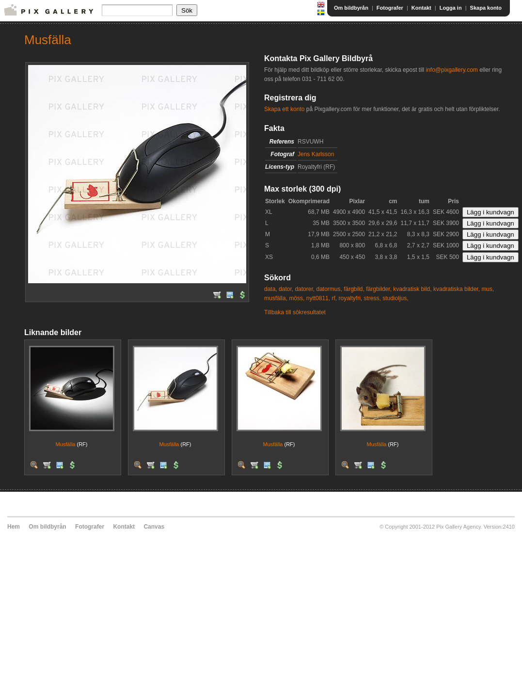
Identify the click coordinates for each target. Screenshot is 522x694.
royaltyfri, (350, 298)
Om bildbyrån (351, 8)
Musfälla (65, 444)
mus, (487, 289)
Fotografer (390, 8)
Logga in (451, 8)
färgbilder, (379, 289)
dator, (286, 289)
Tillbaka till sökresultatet (295, 312)
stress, (372, 298)
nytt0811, (318, 298)
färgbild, (354, 289)
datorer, (305, 289)
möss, (296, 298)
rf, (334, 298)
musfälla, (275, 298)
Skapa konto (486, 8)
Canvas (153, 526)
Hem (13, 526)
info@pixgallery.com (451, 69)
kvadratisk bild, (412, 289)
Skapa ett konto (284, 109)
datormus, (329, 289)
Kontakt (421, 8)
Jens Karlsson (316, 154)
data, (270, 289)
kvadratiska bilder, (456, 289)
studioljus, (395, 298)
